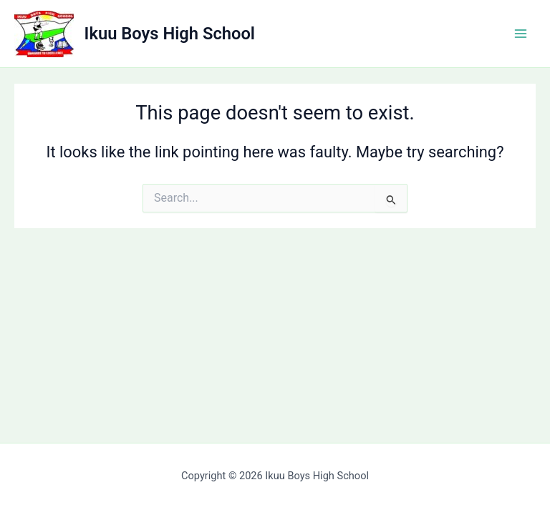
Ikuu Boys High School (170, 34)
